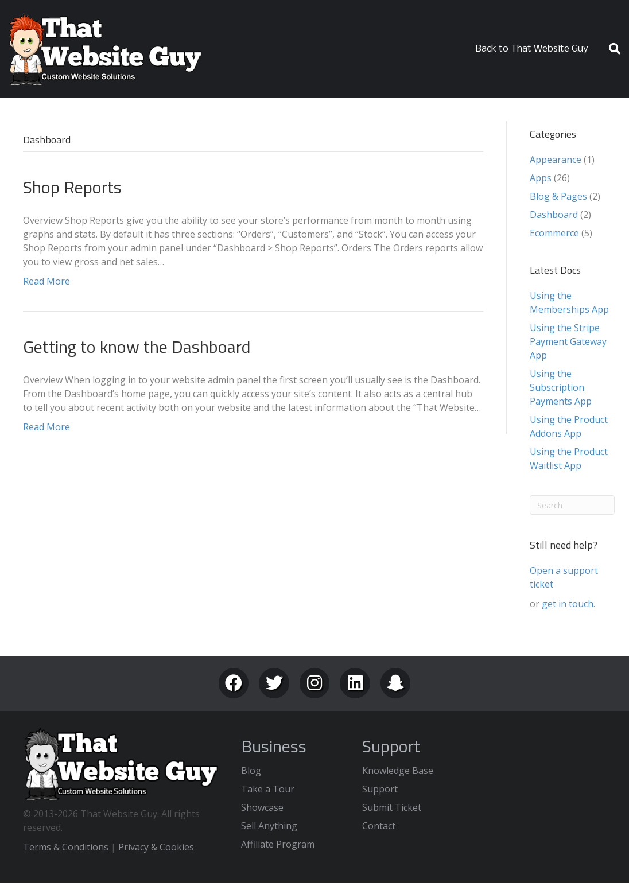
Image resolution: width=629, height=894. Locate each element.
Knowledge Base (397, 770)
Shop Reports (72, 187)
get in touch (567, 603)
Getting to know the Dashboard (137, 346)
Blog (251, 770)
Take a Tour (267, 789)
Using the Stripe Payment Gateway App (568, 341)
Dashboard (554, 214)
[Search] (610, 49)
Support (380, 789)
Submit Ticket (391, 807)
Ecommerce (554, 233)
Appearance (555, 159)
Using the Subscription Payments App (561, 387)
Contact (378, 825)
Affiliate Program (277, 844)
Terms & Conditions (65, 847)
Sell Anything (269, 825)
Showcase (262, 807)
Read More (46, 281)
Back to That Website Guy (532, 49)
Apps (541, 178)
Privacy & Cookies (156, 847)
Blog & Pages (558, 196)
